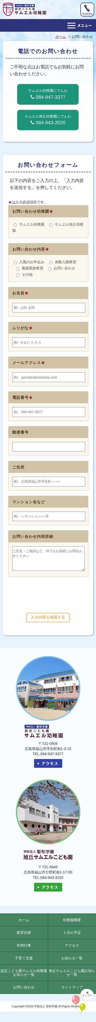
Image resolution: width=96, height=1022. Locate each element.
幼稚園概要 (72, 924)
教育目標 (24, 936)
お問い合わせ (24, 991)
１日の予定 (72, 936)
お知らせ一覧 (72, 962)
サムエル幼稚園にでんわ (48, 94)
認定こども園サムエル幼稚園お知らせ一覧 (24, 976)
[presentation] (48, 601)
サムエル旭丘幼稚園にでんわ (48, 120)
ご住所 (18, 467)
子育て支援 (24, 962)
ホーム (23, 924)
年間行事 (24, 949)
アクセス (72, 949)
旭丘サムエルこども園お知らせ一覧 (72, 976)
